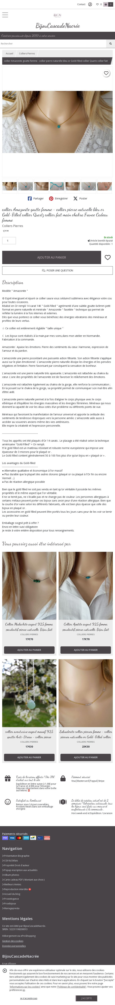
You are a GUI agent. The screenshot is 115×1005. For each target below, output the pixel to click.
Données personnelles (14, 946)
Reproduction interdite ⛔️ (16, 889)
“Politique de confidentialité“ (71, 986)
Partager (36, 198)
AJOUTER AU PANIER (51, 257)
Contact (81, 4)
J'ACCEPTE (86, 998)
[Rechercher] (110, 43)
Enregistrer (58, 198)
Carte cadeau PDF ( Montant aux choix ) (23, 879)
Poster (80, 198)
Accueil (9, 53)
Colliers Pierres (27, 53)
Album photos (10, 874)
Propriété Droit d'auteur (15, 865)
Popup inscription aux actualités (19, 870)
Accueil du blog (11, 894)
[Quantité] (9, 240)
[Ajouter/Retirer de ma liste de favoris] (107, 257)
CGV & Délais (10, 860)
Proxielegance (10, 898)
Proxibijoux (9, 903)
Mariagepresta (10, 908)
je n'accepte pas (28, 998)
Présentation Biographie (15, 855)
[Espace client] (90, 4)
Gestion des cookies (12, 941)
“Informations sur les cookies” (25, 986)
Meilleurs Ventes (11, 884)
